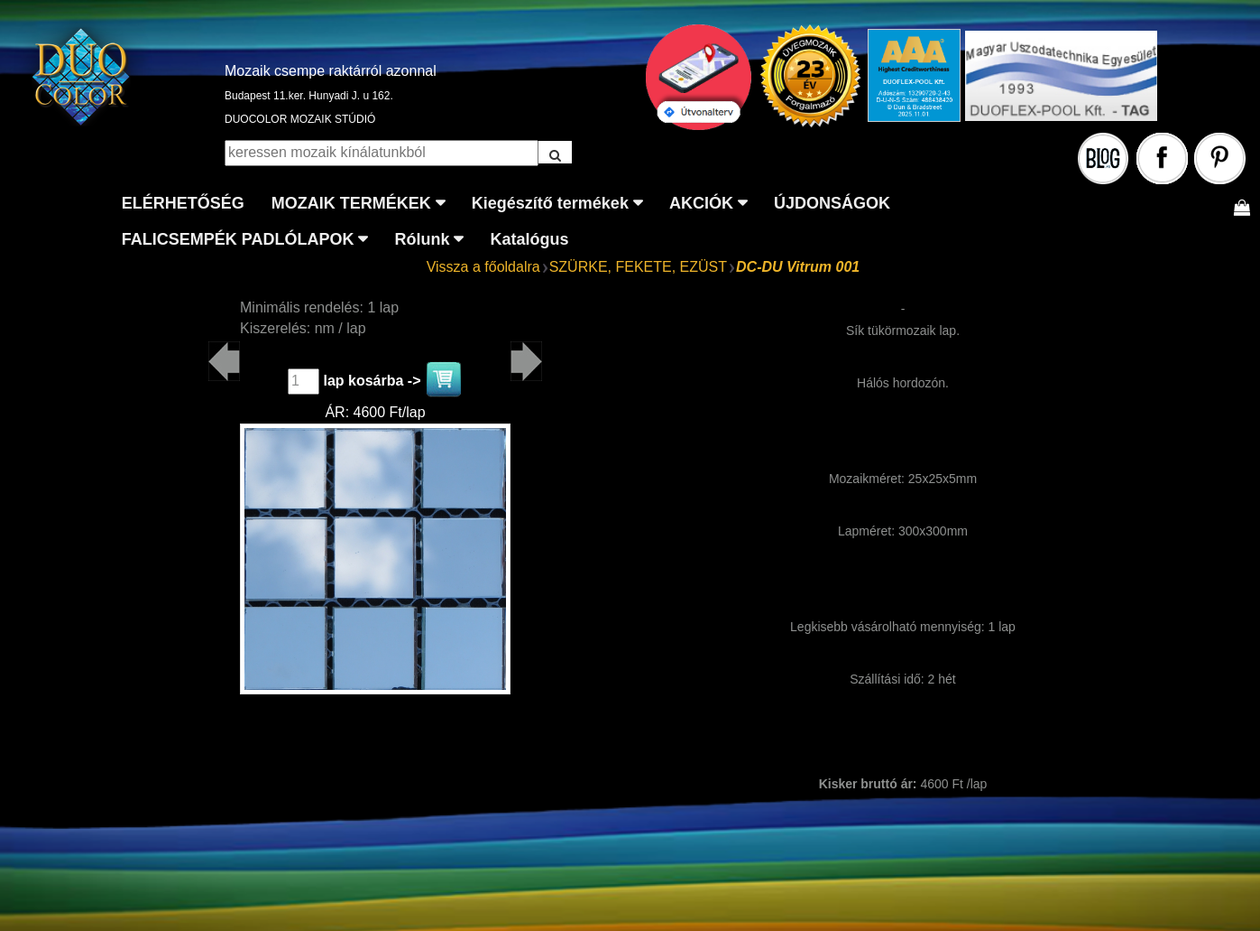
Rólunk (421, 239)
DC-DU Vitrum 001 (798, 267)
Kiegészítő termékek (550, 203)
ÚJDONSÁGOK (832, 203)
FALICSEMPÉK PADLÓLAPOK (238, 239)
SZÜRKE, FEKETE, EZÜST (638, 267)
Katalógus (529, 239)
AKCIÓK (701, 203)
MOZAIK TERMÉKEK (351, 203)
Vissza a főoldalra (483, 267)
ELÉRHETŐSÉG (183, 203)
